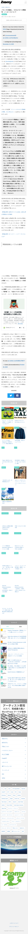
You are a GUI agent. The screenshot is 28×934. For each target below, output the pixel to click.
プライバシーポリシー (14, 926)
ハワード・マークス (20, 818)
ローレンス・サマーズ (6, 828)
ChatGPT (4, 758)
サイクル (23, 811)
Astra (9, 788)
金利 (23, 831)
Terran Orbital (9, 805)
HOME (2, 7)
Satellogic (23, 798)
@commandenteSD (10, 35)
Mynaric (9, 795)
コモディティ (17, 811)
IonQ (12, 792)
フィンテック (5, 770)
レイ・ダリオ (4, 824)
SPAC (3, 778)
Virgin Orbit (4, 808)
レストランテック (12, 824)
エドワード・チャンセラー (7, 811)
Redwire (19, 795)
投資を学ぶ (8, 7)
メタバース (5, 762)
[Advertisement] (14, 692)
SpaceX (14, 801)
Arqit (5, 788)
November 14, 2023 (8, 44)
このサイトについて (14, 923)
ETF (8, 792)
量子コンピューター (16, 831)
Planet (14, 795)
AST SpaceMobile (16, 788)
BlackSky (23, 788)
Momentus (4, 795)
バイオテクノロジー (7, 750)
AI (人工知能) (5, 754)
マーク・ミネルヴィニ (16, 821)
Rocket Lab (17, 798)
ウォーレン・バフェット (13, 808)
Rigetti (11, 798)
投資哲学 (3, 831)
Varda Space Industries (18, 805)
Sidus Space (4, 801)
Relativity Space (5, 798)
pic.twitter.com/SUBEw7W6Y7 (16, 360)
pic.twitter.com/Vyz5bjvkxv (10, 38)
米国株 (8, 831)
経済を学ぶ (5, 742)
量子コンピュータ (6, 766)
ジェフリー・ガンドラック (7, 815)
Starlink (3, 805)
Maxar (20, 792)
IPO (3, 774)
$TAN (4, 29)
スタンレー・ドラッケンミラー (8, 818)
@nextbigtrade (9, 61)
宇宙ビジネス (5, 746)
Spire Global (20, 801)
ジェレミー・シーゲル (18, 815)
